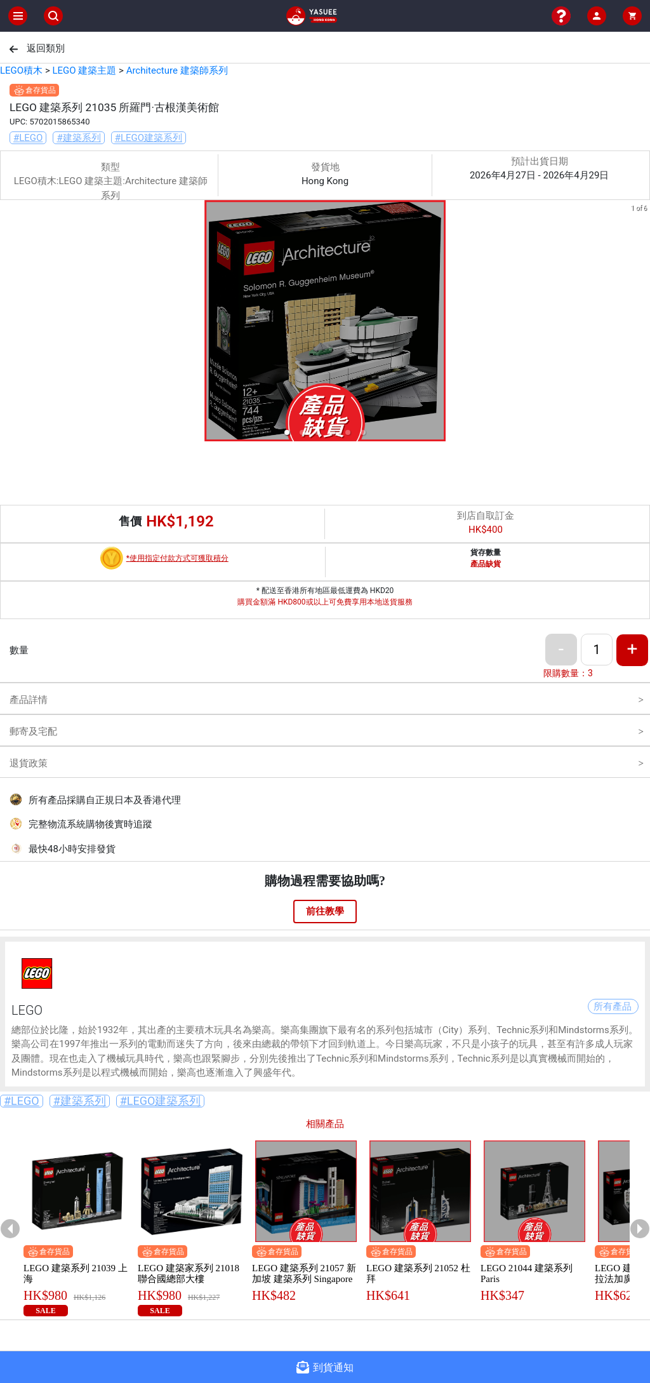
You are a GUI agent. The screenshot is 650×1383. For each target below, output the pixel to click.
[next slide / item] (641, 323)
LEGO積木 (21, 70)
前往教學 (325, 911)
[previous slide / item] (9, 323)
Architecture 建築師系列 (177, 70)
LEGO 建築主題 (84, 70)
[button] (286, 432)
